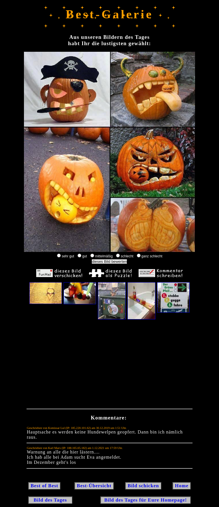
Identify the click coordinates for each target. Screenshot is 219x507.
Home (181, 485)
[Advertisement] (109, 365)
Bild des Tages (50, 500)
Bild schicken (143, 485)
